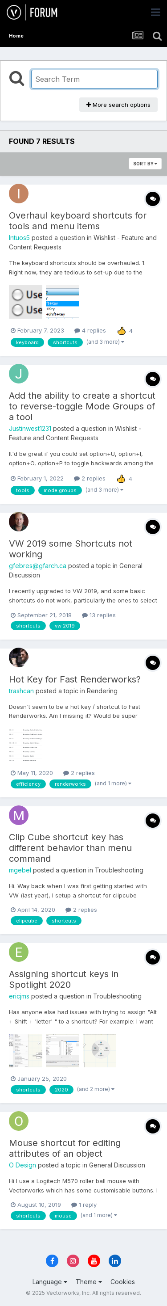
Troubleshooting (119, 870)
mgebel (20, 870)
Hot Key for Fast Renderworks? (75, 679)
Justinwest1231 (30, 428)
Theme (89, 1281)
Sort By (145, 163)
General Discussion (117, 1165)
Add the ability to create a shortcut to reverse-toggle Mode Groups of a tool (82, 406)
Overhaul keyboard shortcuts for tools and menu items (78, 221)
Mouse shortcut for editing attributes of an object (65, 1148)
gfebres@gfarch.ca (37, 565)
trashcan (21, 691)
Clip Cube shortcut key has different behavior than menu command (70, 848)
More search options (118, 104)
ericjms (19, 996)
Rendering (102, 691)
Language (50, 1281)
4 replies (90, 330)
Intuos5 (19, 237)
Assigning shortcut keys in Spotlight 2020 (63, 979)
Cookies (122, 1281)
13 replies (99, 615)
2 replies (90, 478)
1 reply (84, 1204)
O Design (22, 1165)
